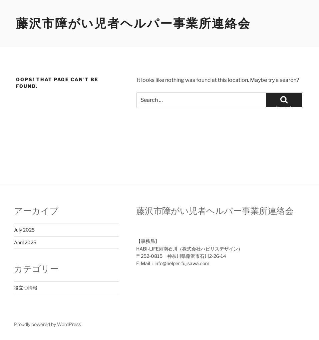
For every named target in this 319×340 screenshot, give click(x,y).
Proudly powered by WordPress (47, 324)
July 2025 (24, 230)
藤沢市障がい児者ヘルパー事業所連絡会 (133, 23)
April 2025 (25, 242)
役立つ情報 (25, 287)
